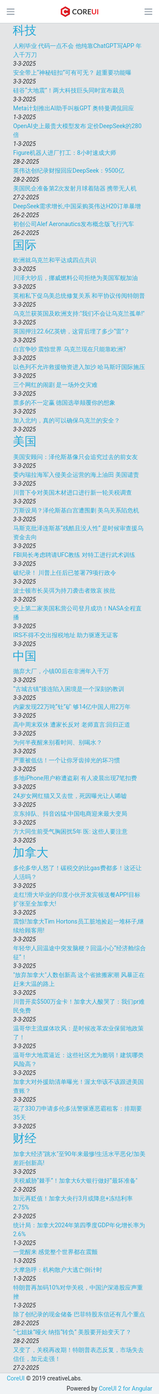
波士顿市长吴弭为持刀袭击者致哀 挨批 (64, 590)
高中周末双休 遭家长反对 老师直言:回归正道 (71, 724)
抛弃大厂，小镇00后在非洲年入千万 (61, 671)
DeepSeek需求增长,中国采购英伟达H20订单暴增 (77, 206)
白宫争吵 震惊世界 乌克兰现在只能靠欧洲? (69, 349)
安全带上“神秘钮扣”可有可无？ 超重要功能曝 (72, 72)
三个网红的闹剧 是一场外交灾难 (55, 384)
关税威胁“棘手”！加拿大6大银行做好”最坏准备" (75, 1180)
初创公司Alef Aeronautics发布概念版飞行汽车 (73, 224)
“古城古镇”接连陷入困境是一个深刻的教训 (68, 689)
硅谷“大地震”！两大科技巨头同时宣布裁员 (68, 90)
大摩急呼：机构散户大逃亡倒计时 (57, 1269)
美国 (24, 441)
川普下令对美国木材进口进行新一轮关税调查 (72, 492)
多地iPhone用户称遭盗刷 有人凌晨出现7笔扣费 (75, 778)
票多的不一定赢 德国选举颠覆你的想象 (64, 402)
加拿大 (30, 852)
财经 (24, 1138)
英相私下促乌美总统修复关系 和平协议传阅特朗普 (79, 295)
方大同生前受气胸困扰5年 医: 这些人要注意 (70, 831)
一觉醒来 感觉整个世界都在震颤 (55, 1251)
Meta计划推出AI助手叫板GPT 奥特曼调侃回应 (73, 108)
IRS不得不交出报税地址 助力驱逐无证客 (65, 635)
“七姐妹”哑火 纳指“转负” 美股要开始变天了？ (72, 1332)
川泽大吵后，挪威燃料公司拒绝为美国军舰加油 (75, 277)
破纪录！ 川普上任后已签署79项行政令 (64, 572)
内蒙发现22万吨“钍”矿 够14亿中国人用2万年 (72, 706)
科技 (24, 30)
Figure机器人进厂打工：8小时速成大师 (64, 152)
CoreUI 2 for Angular (125, 1388)
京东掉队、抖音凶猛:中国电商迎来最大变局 (70, 813)
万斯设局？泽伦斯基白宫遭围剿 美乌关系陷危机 (76, 510)
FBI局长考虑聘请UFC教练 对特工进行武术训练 (74, 554)
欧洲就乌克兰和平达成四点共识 (54, 260)
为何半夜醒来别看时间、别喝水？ (57, 742)
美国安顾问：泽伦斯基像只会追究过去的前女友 (75, 456)
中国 (24, 656)
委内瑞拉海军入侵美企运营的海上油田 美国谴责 (76, 474)
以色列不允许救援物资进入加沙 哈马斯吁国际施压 (79, 367)
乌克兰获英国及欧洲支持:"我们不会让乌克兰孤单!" (79, 313)
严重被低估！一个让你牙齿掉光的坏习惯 (66, 760)
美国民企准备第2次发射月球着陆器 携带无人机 (75, 188)
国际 (24, 245)
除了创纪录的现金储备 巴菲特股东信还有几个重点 (79, 1314)
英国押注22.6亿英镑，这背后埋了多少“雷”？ (71, 331)
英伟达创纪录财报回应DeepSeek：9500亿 (68, 170)
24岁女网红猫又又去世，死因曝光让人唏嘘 (70, 795)
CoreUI (16, 1378)
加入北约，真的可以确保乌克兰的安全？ (66, 420)
